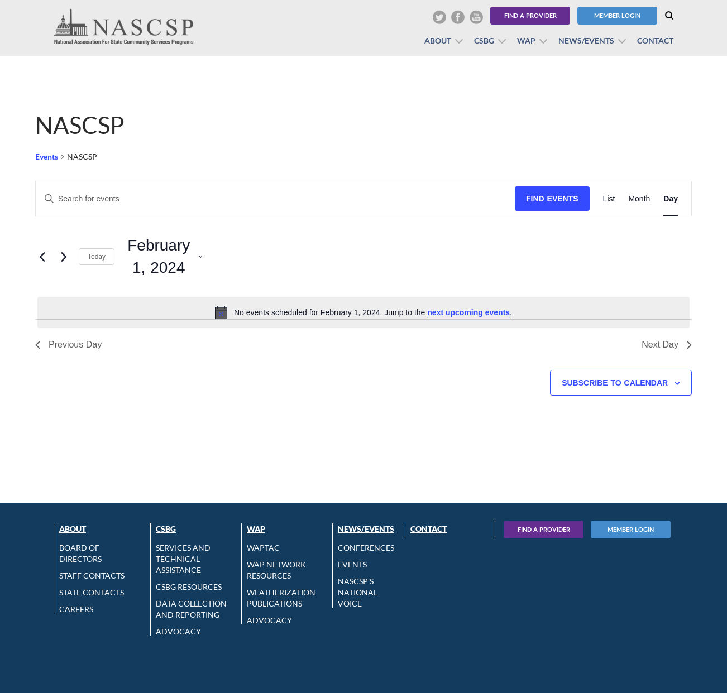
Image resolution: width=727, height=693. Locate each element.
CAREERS (76, 609)
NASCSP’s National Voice (357, 592)
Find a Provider (530, 15)
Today (97, 257)
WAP (526, 40)
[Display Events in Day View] (670, 198)
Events (46, 156)
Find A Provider (544, 529)
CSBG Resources (189, 586)
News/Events (586, 40)
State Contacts (91, 592)
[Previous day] (42, 256)
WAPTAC (263, 547)
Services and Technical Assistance (183, 559)
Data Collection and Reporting (191, 609)
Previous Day (68, 344)
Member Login (617, 15)
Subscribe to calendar (615, 382)
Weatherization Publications (281, 598)
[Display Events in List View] (609, 198)
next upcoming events (468, 312)
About (437, 40)
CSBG (484, 40)
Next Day (667, 344)
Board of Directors (80, 553)
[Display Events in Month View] (639, 198)
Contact (655, 40)
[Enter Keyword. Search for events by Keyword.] (275, 198)
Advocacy (178, 631)
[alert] (363, 312)
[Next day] (63, 256)
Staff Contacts (92, 575)
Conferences (366, 547)
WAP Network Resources (276, 570)
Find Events (552, 198)
